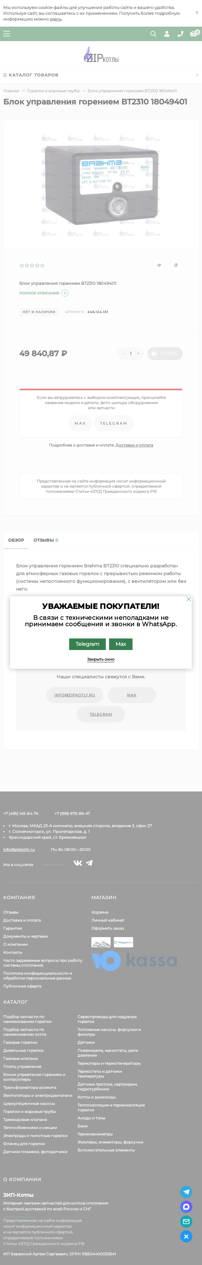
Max (121, 644)
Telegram (88, 644)
